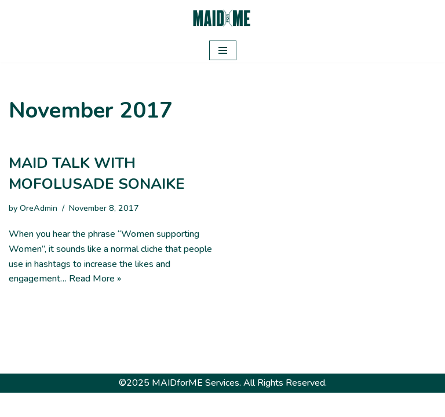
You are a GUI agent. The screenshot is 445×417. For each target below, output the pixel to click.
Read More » (95, 278)
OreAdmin (38, 208)
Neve (169, 404)
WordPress (263, 404)
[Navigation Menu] (222, 50)
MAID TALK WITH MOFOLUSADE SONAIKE (97, 173)
